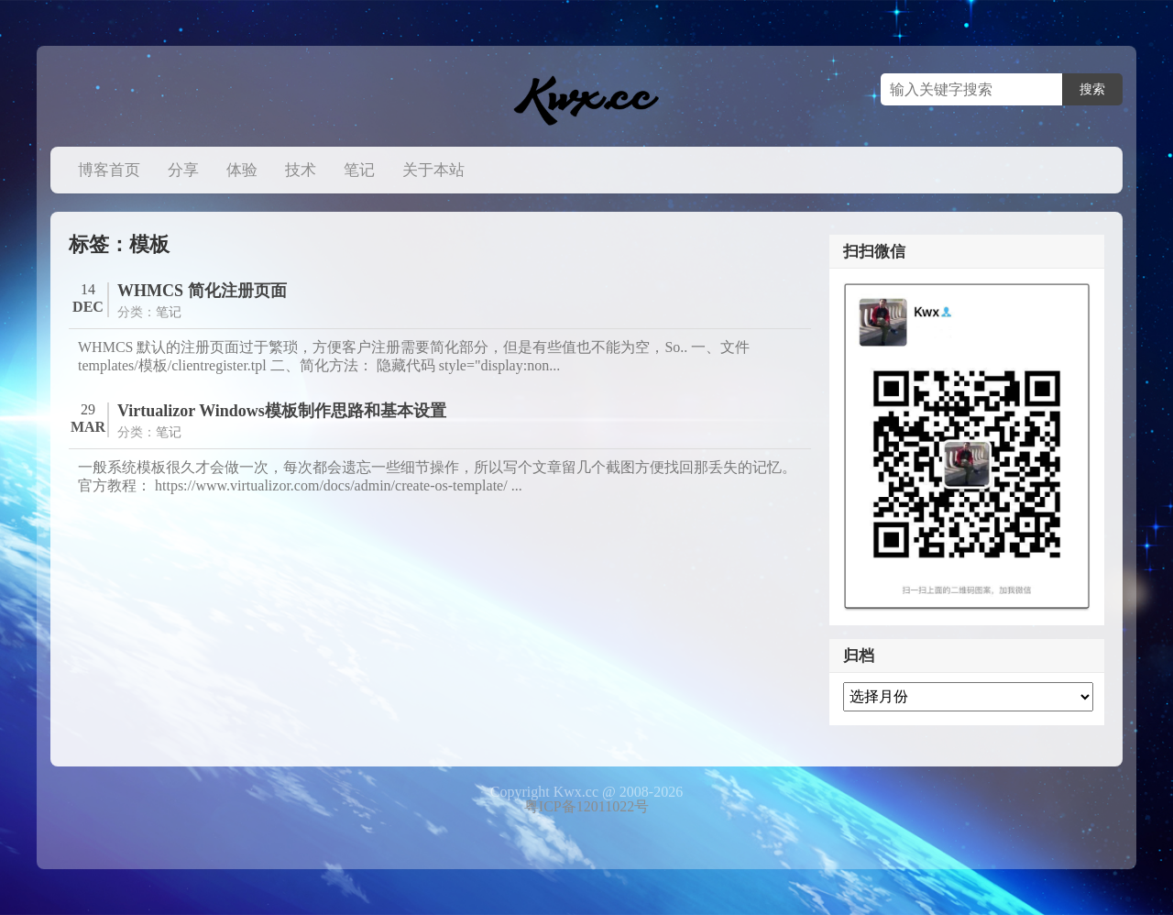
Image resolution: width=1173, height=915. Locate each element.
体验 (242, 170)
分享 (183, 170)
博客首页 (109, 170)
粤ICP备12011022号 (586, 806)
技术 (300, 170)
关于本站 (433, 170)
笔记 (359, 170)
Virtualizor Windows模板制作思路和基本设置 (281, 411)
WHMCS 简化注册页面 (202, 290)
